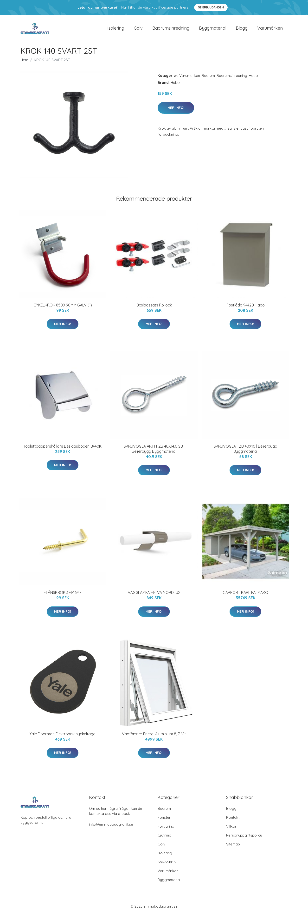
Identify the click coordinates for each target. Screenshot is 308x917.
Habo (253, 78)
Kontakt (232, 819)
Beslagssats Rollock (154, 307)
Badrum (208, 78)
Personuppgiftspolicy (244, 837)
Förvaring (166, 828)
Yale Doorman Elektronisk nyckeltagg (63, 736)
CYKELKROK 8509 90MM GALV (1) (62, 307)
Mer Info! (175, 110)
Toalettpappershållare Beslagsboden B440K (63, 448)
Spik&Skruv (167, 864)
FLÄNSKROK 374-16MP (63, 595)
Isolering (115, 29)
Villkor (231, 828)
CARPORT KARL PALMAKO (245, 595)
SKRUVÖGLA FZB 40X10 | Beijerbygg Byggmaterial (245, 451)
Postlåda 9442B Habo (245, 307)
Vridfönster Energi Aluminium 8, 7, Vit (154, 736)
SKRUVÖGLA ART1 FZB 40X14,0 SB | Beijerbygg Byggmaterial (154, 451)
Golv (138, 29)
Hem (24, 62)
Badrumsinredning (170, 29)
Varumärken (270, 29)
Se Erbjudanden (211, 7)
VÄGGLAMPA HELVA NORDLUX (154, 595)
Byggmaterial (212, 29)
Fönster (164, 819)
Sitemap (233, 846)
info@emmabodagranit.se (111, 826)
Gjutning (164, 837)
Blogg (242, 29)
